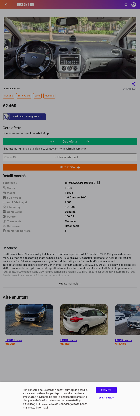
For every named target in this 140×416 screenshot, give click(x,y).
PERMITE (106, 390)
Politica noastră (45, 403)
